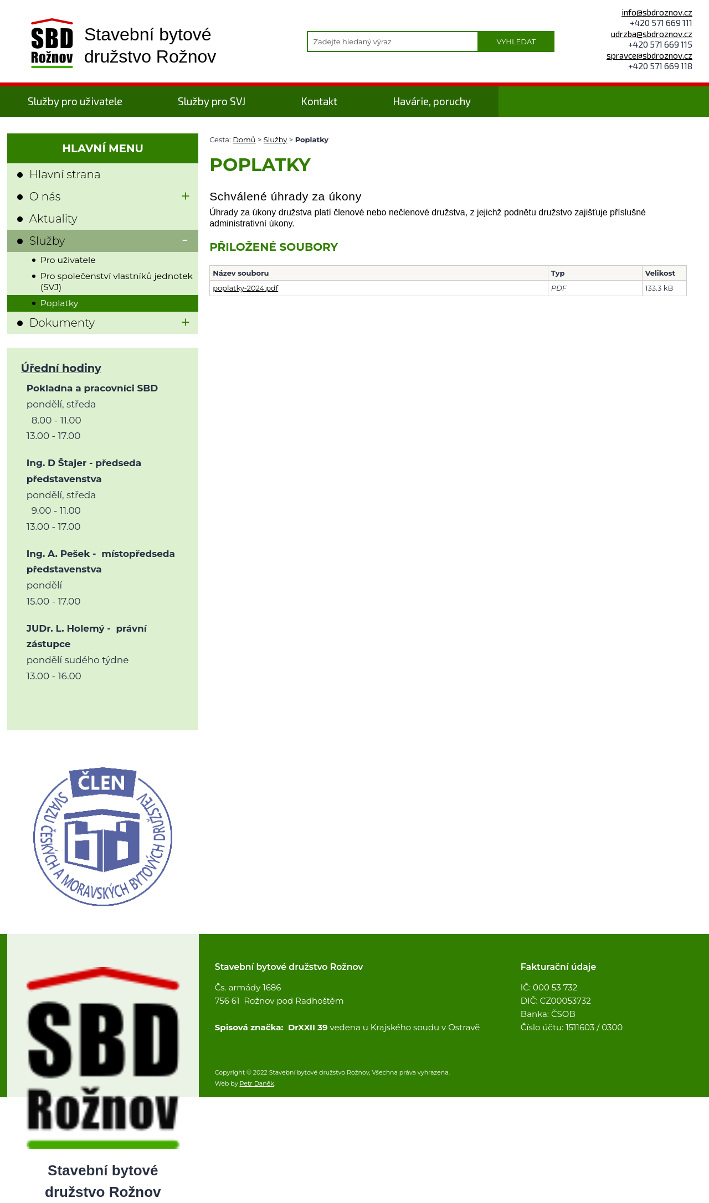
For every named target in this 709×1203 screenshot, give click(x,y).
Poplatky (59, 303)
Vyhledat (516, 41)
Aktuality (53, 218)
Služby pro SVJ (211, 101)
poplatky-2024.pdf (245, 287)
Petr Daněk (257, 1083)
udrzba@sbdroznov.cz (651, 33)
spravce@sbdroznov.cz (649, 55)
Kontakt (319, 101)
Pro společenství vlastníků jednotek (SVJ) (116, 281)
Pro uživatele (68, 260)
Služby (275, 139)
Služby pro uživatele (75, 101)
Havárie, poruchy (432, 101)
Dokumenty (62, 322)
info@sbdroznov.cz (656, 12)
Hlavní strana (65, 174)
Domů (244, 139)
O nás (45, 196)
